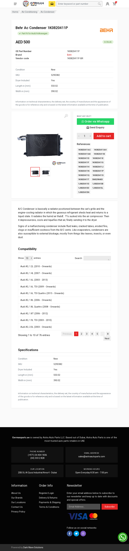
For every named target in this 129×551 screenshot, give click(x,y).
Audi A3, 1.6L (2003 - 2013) (34, 279)
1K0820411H (83, 167)
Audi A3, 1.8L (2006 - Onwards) (36, 300)
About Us (16, 493)
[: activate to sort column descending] (64, 262)
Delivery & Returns (48, 497)
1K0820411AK (84, 154)
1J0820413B (97, 184)
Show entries (29, 258)
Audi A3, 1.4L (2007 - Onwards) (36, 273)
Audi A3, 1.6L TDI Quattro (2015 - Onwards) (42, 293)
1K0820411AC (84, 150)
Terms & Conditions (49, 507)
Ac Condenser (47, 12)
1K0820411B (99, 154)
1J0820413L (97, 188)
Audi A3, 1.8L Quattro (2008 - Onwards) (40, 306)
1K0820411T (83, 179)
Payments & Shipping (49, 502)
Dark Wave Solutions (33, 547)
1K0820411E (97, 158)
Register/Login (46, 493)
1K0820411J (97, 167)
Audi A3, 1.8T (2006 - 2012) (34, 313)
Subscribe (110, 506)
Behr (69, 55)
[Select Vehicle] (52, 4)
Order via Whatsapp (95, 121)
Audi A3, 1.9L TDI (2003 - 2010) (36, 320)
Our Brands (17, 497)
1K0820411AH (100, 150)
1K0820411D (83, 158)
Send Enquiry (95, 127)
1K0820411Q (83, 175)
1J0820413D (83, 188)
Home (15, 12)
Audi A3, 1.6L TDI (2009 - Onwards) (38, 286)
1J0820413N (83, 192)
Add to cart (104, 136)
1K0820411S (98, 175)
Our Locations (18, 502)
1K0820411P (98, 171)
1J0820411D (83, 184)
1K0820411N (83, 171)
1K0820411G (97, 162)
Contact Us (17, 507)
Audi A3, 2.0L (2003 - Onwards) (36, 327)
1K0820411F (83, 162)
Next (107, 338)
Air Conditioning (29, 12)
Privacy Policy (18, 511)
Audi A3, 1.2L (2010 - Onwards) (36, 266)
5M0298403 (97, 179)
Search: (93, 258)
